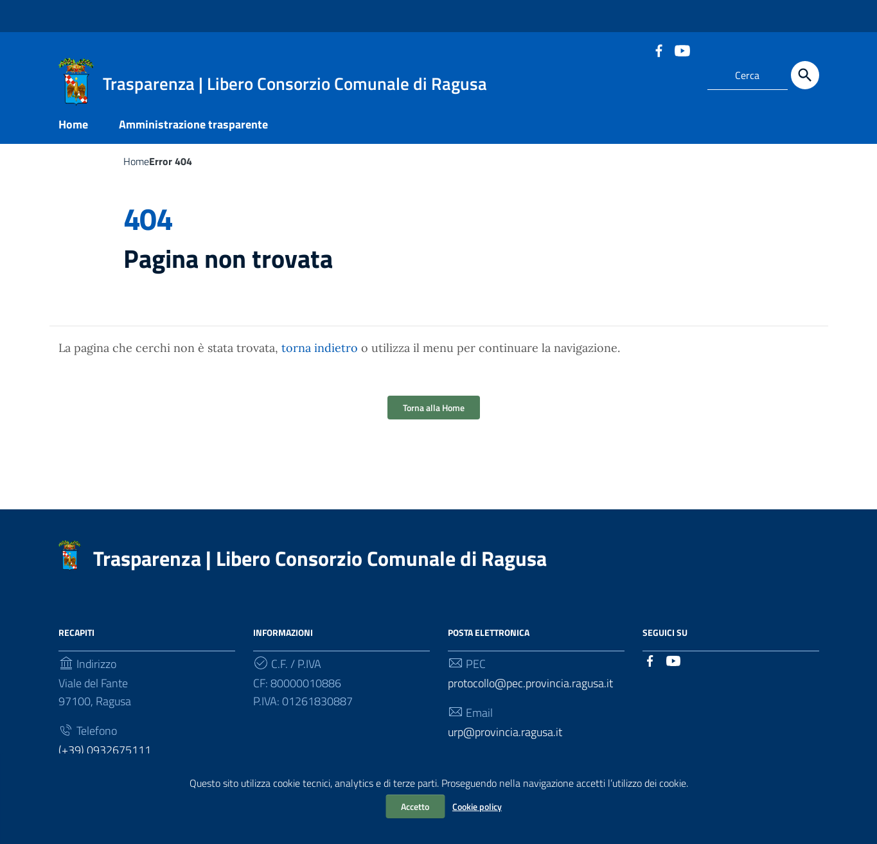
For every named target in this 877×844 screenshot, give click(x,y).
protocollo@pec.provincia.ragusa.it (530, 683)
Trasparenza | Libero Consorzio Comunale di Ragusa (320, 558)
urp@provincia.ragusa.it (505, 732)
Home (73, 124)
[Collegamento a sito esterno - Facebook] (658, 49)
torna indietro (319, 347)
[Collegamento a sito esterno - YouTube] (681, 49)
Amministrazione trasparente (193, 124)
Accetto (415, 806)
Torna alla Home (434, 407)
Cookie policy (477, 806)
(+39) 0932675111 (104, 750)
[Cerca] (805, 75)
